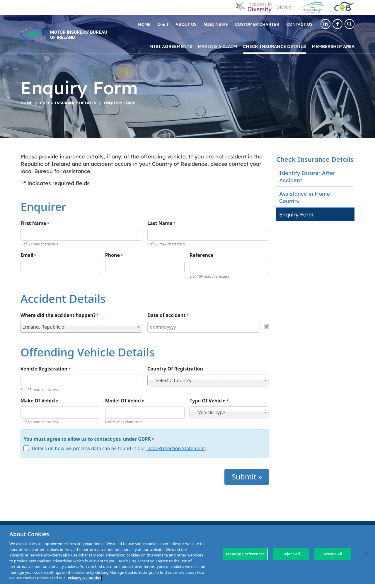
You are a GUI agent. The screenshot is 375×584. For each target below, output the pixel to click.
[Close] (365, 553)
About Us (186, 24)
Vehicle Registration (45, 369)
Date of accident (168, 315)
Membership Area (333, 46)
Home (144, 24)
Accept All (332, 553)
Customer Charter (257, 24)
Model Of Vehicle (124, 400)
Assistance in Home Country (304, 197)
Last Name (161, 223)
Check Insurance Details (274, 46)
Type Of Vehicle (209, 400)
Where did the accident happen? (59, 315)
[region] (187, 554)
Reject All (291, 553)
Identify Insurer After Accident (307, 176)
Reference (201, 255)
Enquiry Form (296, 214)
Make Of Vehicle (39, 400)
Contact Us (299, 24)
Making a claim (217, 46)
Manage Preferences (245, 553)
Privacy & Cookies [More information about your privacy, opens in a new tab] (84, 577)
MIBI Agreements (170, 46)
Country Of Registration (175, 369)
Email (28, 255)
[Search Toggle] (349, 24)
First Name (35, 223)
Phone (114, 255)
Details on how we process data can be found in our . (119, 448)
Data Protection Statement (175, 448)
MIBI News (216, 24)
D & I (163, 24)
